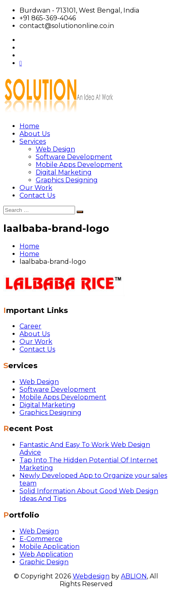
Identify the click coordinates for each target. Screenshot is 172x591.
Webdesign (91, 576)
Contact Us (37, 195)
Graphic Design (44, 562)
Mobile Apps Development (79, 164)
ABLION (134, 576)
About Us (34, 134)
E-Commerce (40, 539)
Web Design (55, 149)
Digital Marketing (64, 172)
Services (32, 141)
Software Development (74, 157)
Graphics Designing (67, 180)
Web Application (46, 554)
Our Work (35, 188)
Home (29, 126)
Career (30, 326)
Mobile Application (49, 546)
